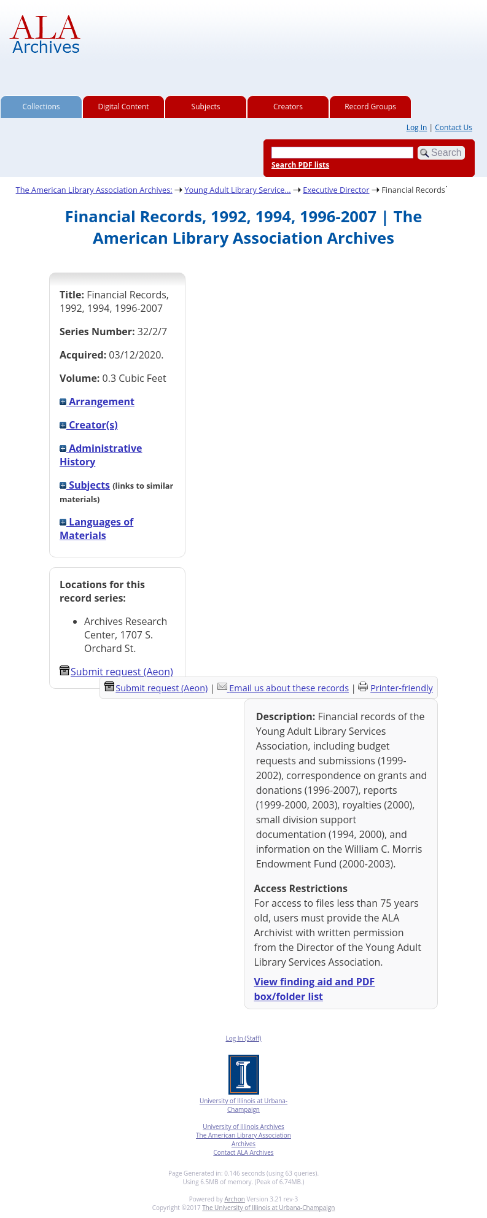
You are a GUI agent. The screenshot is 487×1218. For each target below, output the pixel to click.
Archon (234, 1199)
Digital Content (123, 106)
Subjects (206, 106)
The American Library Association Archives (243, 1139)
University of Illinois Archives (243, 1126)
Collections (41, 106)
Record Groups (370, 106)
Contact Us (453, 127)
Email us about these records (289, 688)
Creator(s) (89, 425)
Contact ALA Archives (243, 1152)
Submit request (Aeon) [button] (116, 671)
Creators (288, 106)
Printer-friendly (401, 688)
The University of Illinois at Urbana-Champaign (268, 1207)
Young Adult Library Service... (237, 189)
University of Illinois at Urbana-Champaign (243, 1105)
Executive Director (336, 189)
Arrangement (97, 401)
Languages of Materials (96, 528)
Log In (417, 127)
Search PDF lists (300, 165)
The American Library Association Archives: (94, 189)
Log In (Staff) (243, 1038)
